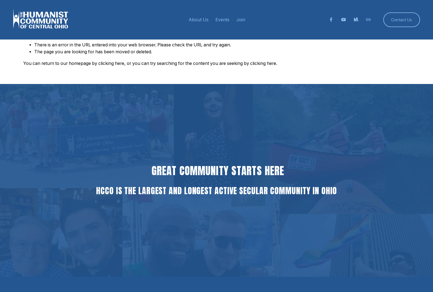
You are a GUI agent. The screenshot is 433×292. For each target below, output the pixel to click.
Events (222, 19)
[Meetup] (356, 19)
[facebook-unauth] (331, 19)
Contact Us (401, 19)
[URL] (368, 19)
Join (240, 19)
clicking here (111, 63)
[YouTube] (343, 19)
